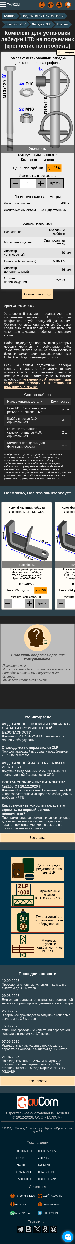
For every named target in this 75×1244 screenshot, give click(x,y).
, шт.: (37, 175)
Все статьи (37, 837)
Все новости (37, 1081)
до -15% (54, 168)
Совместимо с (34, 294)
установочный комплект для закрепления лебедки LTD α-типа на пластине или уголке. (37, 383)
